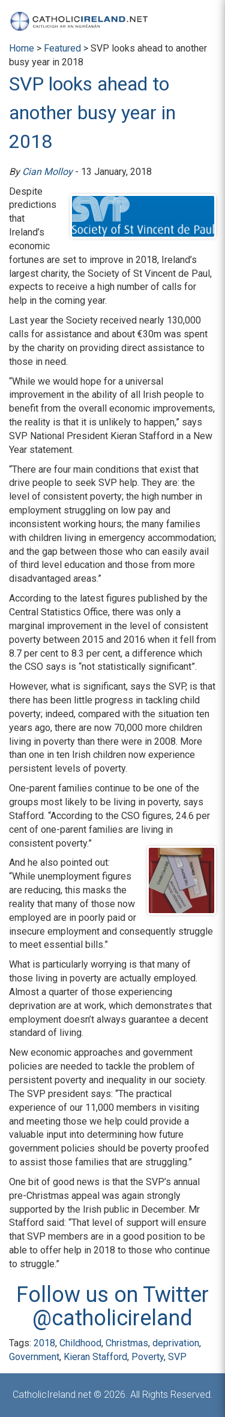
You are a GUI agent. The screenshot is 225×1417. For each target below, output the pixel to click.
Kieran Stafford (95, 1356)
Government (34, 1356)
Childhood (80, 1343)
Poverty (147, 1356)
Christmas (127, 1343)
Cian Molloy (47, 171)
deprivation (175, 1343)
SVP (177, 1356)
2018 (44, 1343)
